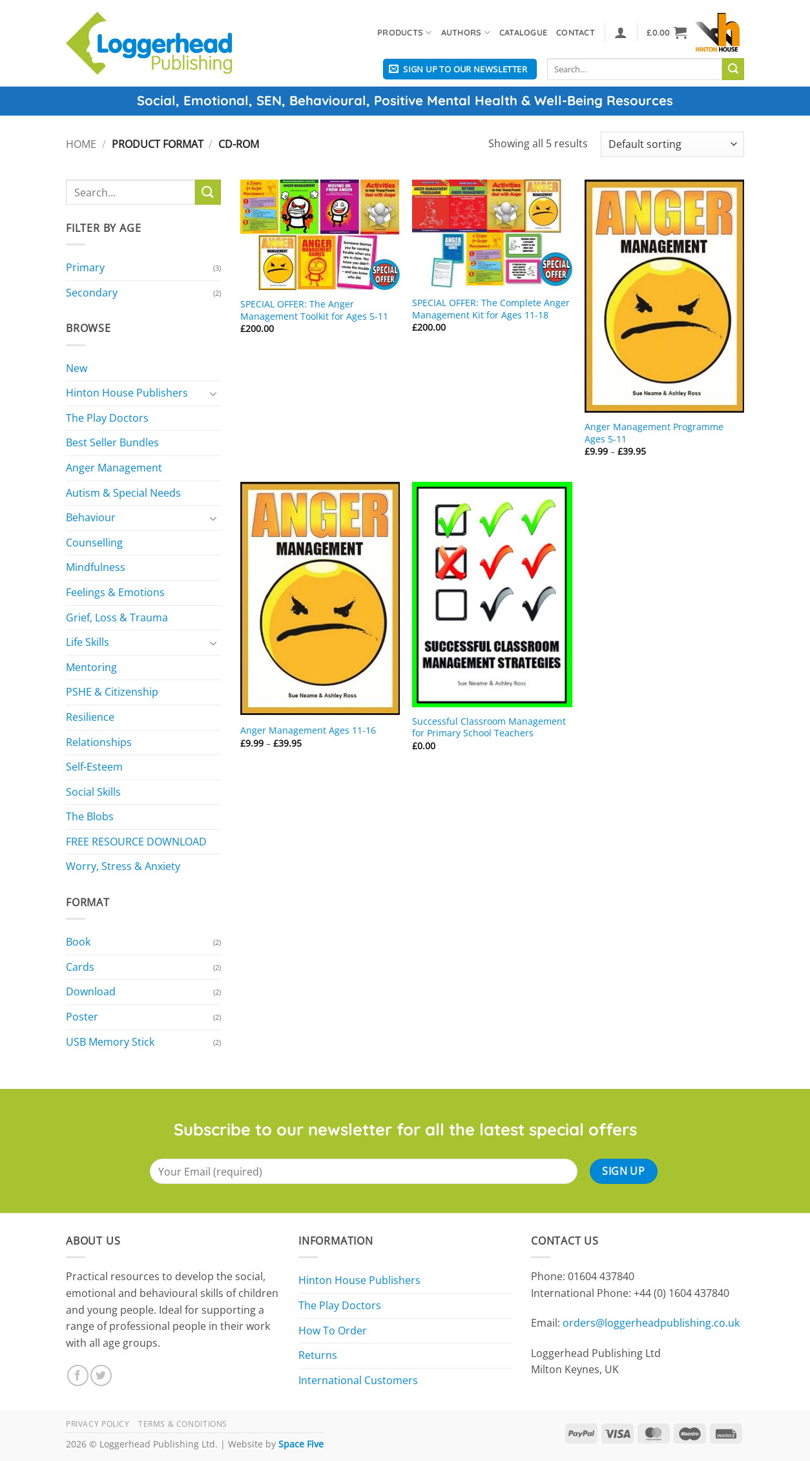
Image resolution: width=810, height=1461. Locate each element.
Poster (82, 1017)
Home (81, 144)
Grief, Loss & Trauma (117, 617)
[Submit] (733, 69)
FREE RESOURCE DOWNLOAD (136, 841)
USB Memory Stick (110, 1042)
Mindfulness (95, 567)
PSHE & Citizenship (112, 692)
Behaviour (91, 517)
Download (91, 991)
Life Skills (87, 642)
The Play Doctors (107, 418)
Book (78, 942)
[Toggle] (213, 393)
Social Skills (93, 792)
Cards (80, 967)
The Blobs (90, 816)
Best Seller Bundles (112, 442)
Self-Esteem (94, 767)
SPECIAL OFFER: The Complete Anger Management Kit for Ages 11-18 (491, 309)
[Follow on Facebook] (77, 1375)
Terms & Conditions (182, 1423)
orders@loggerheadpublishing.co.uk (651, 1323)
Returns (317, 1355)
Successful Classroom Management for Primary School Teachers (489, 728)
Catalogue (523, 32)
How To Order (332, 1330)
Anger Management (114, 468)
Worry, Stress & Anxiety (123, 866)
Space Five (301, 1444)
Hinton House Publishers (127, 393)
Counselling (94, 542)
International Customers (358, 1380)
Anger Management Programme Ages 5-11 (654, 433)
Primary (85, 267)
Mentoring (91, 667)
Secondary (92, 292)
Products (404, 32)
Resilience (90, 717)
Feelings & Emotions (115, 592)
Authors (465, 32)
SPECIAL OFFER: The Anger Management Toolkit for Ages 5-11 (314, 310)
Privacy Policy (98, 1423)
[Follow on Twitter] (101, 1375)
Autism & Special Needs (123, 493)
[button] (620, 32)
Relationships (99, 742)
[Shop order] (672, 144)
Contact (575, 32)
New (76, 368)
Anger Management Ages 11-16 (308, 730)
